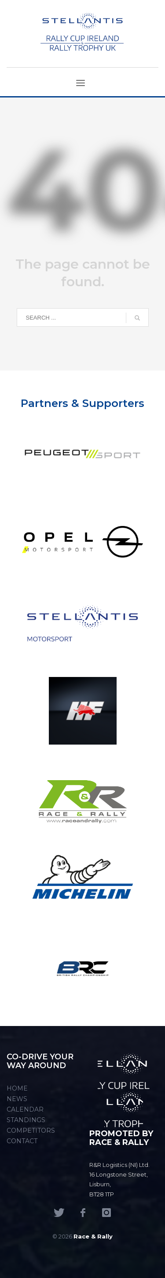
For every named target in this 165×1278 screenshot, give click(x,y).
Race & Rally (93, 1236)
